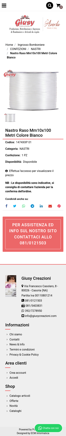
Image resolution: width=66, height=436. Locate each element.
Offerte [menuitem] (14, 401)
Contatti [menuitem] (15, 339)
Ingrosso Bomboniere (31, 44)
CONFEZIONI (18, 49)
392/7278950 (33, 310)
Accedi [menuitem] (14, 377)
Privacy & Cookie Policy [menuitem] (24, 354)
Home (9, 44)
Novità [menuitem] (14, 405)
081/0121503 (33, 300)
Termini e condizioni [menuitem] (22, 349)
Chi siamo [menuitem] (16, 334)
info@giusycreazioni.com (40, 316)
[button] (33, 90)
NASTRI (36, 49)
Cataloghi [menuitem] (15, 411)
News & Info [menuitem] (17, 344)
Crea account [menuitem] (18, 372)
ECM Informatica (40, 433)
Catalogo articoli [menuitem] (20, 395)
